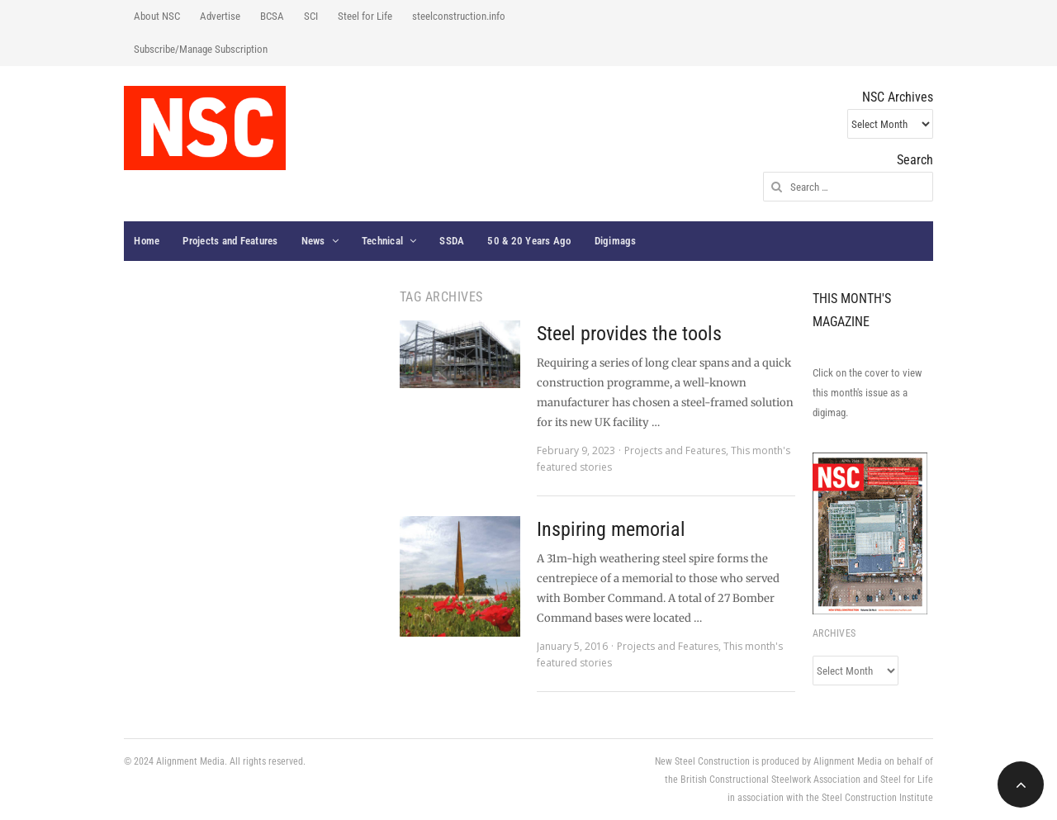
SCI (311, 16)
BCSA (272, 16)
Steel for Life (365, 16)
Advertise (220, 16)
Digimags (616, 241)
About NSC (157, 16)
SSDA (451, 241)
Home (146, 241)
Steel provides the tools (629, 333)
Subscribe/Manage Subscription (201, 49)
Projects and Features (229, 241)
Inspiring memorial (611, 529)
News (313, 241)
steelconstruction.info (458, 16)
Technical (382, 241)
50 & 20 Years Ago (529, 241)
